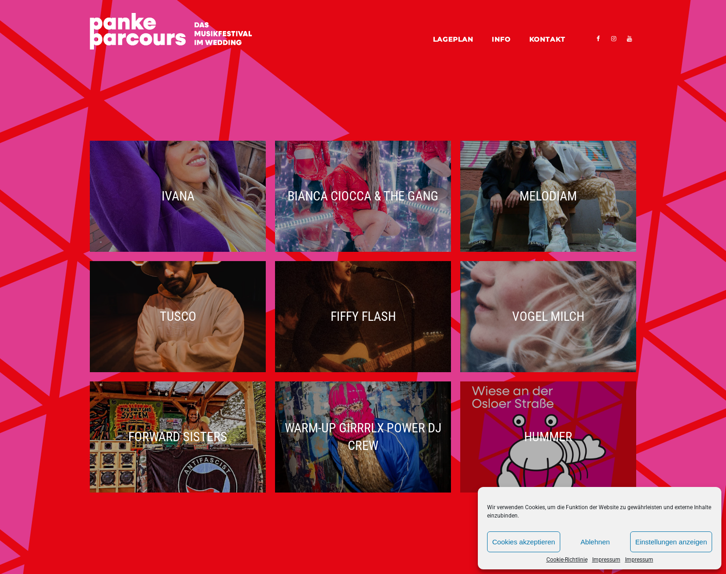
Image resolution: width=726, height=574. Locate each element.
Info (501, 39)
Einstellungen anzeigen (671, 542)
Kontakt (547, 39)
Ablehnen (595, 542)
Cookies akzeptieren (523, 542)
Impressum (606, 559)
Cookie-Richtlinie (567, 559)
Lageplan (453, 39)
